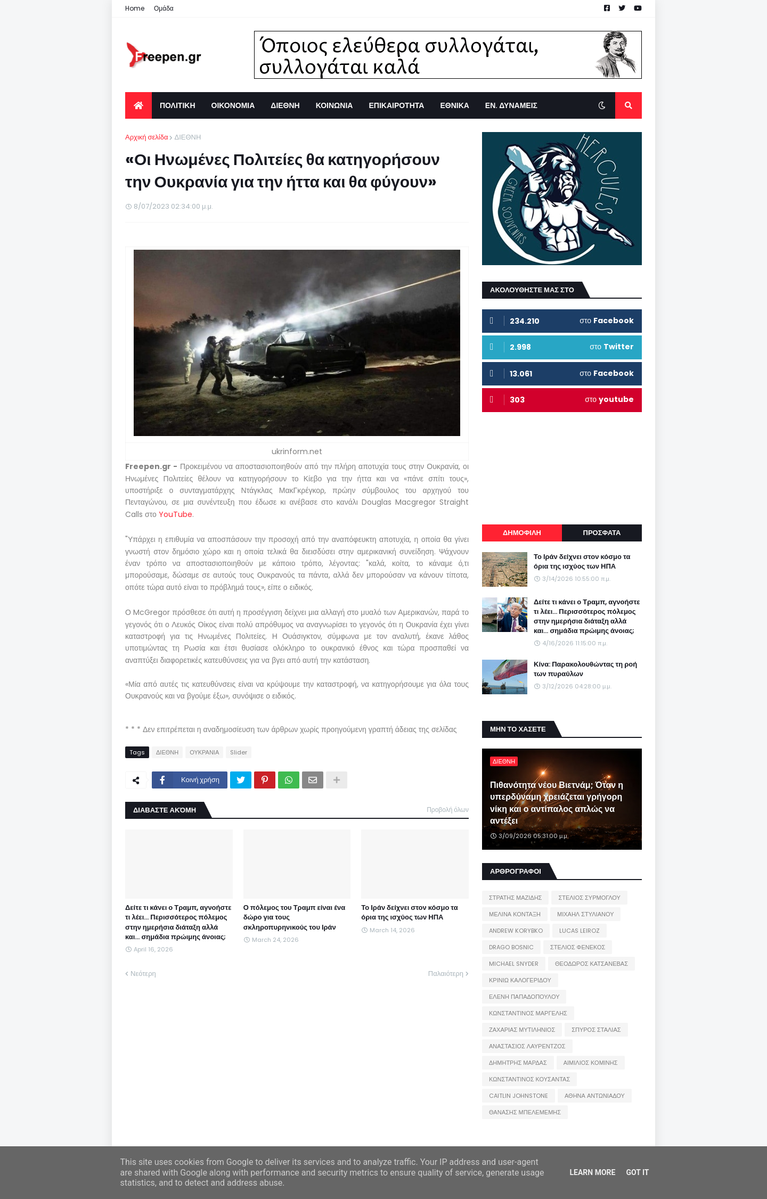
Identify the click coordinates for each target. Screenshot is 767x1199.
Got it (637, 1172)
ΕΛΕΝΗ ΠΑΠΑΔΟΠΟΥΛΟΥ (524, 996)
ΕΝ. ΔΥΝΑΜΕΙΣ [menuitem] (511, 105)
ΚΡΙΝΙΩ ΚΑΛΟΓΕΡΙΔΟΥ (520, 980)
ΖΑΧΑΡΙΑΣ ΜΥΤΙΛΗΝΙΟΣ (522, 1029)
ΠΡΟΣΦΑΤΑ (602, 533)
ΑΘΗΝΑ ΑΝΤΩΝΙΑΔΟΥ (595, 1095)
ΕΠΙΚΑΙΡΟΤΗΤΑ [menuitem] (396, 105)
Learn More (592, 1172)
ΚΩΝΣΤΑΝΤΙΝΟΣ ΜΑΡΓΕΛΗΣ (528, 1013)
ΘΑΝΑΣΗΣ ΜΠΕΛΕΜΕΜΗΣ (525, 1112)
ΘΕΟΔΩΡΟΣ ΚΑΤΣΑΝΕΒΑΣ (591, 963)
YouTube (175, 514)
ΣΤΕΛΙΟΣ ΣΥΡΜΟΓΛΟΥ (589, 897)
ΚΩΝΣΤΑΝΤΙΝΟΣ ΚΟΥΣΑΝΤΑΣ (529, 1079)
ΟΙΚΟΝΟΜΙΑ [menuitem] (233, 105)
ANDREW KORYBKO (516, 930)
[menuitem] (138, 105)
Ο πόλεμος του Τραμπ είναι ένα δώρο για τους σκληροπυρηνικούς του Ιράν (294, 917)
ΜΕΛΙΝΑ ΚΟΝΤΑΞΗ (515, 914)
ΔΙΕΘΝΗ (187, 137)
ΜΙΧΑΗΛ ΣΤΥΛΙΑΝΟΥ (585, 914)
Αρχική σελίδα (146, 137)
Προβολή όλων (448, 809)
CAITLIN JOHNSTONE (518, 1095)
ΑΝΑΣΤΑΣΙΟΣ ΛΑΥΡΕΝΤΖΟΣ (527, 1046)
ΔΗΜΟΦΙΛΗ (522, 533)
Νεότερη (143, 973)
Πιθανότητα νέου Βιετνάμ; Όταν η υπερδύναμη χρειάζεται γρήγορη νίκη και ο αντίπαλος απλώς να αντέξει (556, 803)
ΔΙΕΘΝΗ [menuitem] (285, 105)
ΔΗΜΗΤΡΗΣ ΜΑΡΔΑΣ (518, 1062)
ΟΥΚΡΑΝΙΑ (204, 752)
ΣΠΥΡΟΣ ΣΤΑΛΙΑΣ (596, 1029)
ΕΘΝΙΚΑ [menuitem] (454, 105)
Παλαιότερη (445, 973)
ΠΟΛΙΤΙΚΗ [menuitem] (177, 105)
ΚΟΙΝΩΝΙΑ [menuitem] (334, 105)
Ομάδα (164, 8)
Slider (238, 752)
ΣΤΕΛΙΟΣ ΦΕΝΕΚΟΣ (577, 947)
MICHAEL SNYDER (513, 963)
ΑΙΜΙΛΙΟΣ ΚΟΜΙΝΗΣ (591, 1062)
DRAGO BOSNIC (511, 947)
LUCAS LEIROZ (579, 930)
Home (134, 8)
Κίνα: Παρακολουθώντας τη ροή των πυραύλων (585, 669)
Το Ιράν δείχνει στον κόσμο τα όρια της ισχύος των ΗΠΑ (409, 912)
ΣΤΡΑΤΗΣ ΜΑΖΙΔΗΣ (515, 897)
